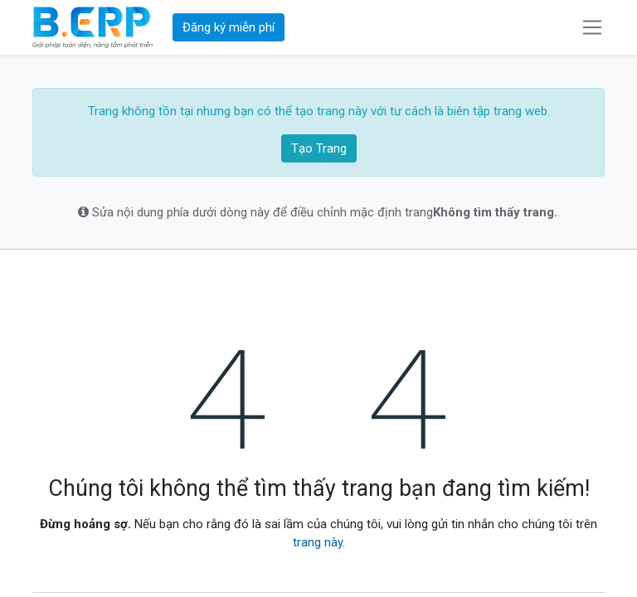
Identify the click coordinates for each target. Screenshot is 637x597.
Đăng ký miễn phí (228, 27)
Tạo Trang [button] (319, 148)
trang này (318, 542)
